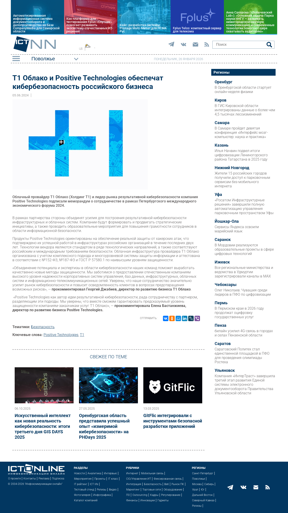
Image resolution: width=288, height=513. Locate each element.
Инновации (147, 500)
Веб (166, 484)
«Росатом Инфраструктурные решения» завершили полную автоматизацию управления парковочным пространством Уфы (244, 206)
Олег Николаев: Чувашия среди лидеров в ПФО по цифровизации (243, 292)
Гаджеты (163, 500)
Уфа (218, 194)
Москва (197, 484)
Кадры (154, 495)
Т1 (82, 335)
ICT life (94, 484)
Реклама (44, 478)
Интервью (110, 473)
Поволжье (198, 478)
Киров (220, 100)
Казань (221, 145)
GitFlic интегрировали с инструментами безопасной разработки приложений (172, 421)
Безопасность (43, 327)
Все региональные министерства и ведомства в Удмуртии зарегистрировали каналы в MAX (244, 272)
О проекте (14, 478)
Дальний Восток (202, 495)
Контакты (29, 478)
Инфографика (102, 495)
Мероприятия (83, 478)
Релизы (101, 489)
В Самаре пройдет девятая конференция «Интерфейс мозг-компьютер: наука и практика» (241, 132)
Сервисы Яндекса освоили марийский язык (237, 229)
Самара (222, 122)
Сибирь (209, 484)
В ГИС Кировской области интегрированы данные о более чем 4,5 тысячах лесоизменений (245, 110)
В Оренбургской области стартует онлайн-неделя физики (243, 89)
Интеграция (133, 484)
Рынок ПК (178, 484)
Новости (79, 473)
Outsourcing (139, 495)
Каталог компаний (86, 500)
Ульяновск (225, 370)
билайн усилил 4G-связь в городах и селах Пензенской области (244, 333)
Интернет (132, 473)
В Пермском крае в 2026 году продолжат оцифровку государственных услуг (239, 312)
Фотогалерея (82, 495)
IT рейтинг (80, 484)
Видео (113, 489)
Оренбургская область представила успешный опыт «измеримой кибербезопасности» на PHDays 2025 (104, 426)
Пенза (220, 325)
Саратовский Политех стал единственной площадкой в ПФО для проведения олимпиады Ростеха (242, 355)
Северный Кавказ (203, 500)
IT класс (113, 478)
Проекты (99, 478)
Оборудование (173, 489)
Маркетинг (133, 489)
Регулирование (170, 495)
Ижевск (222, 262)
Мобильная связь (152, 473)
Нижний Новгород (232, 168)
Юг (202, 489)
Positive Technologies (61, 335)
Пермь (221, 303)
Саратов (223, 343)
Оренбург (223, 82)
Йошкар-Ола (227, 221)
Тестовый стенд (84, 489)
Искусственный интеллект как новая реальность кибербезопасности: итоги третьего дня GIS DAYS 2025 (43, 426)
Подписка (58, 478)
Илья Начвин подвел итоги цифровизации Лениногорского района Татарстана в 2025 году (241, 155)
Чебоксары (226, 284)
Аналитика (94, 473)
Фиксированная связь (168, 478)
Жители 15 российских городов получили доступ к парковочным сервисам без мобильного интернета (242, 179)
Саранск (223, 239)
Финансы (132, 500)
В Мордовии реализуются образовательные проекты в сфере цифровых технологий (244, 249)
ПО (128, 495)
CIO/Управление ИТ (138, 478)
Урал (195, 489)
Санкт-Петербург (202, 473)
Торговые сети (151, 489)
